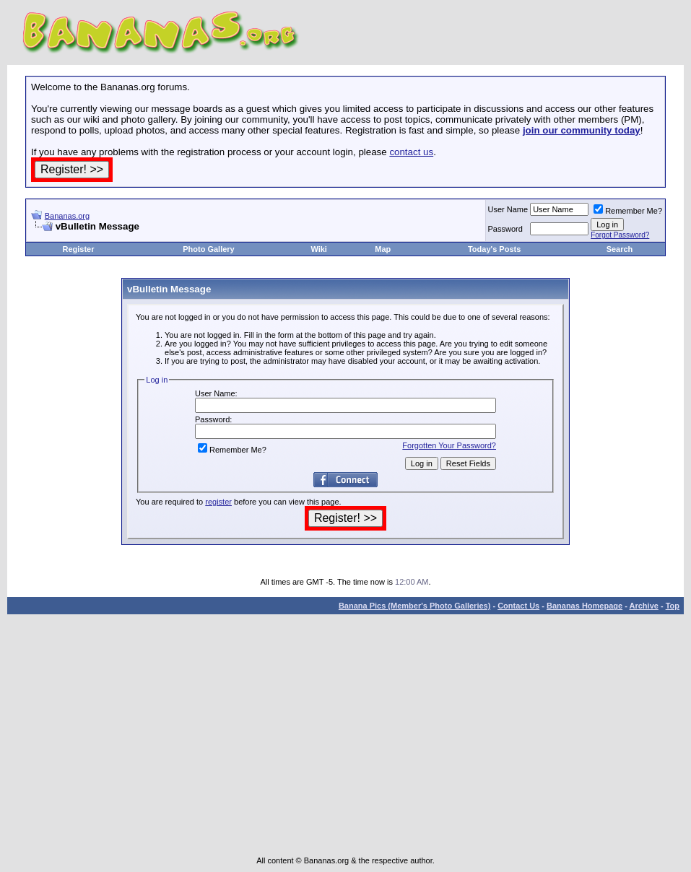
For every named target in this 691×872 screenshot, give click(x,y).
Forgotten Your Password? (449, 445)
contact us (411, 152)
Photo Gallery (209, 249)
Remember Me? (628, 210)
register (218, 501)
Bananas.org (67, 216)
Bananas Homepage (584, 605)
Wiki (318, 249)
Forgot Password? (620, 235)
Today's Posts (494, 249)
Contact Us (518, 605)
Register (78, 249)
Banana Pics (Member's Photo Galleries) (414, 605)
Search (620, 249)
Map (383, 249)
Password (505, 228)
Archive (644, 605)
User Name (508, 209)
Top (672, 605)
